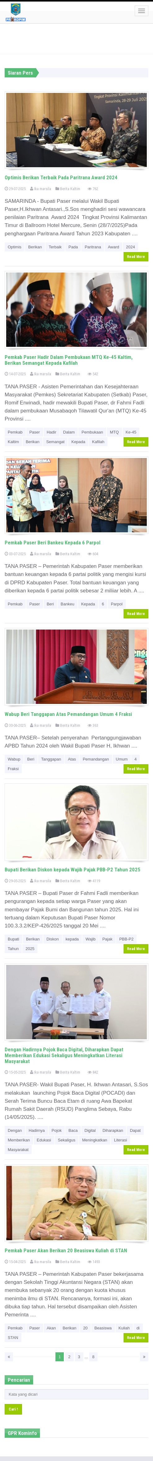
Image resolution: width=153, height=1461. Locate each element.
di (138, 1328)
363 (93, 725)
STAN (13, 1337)
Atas (72, 759)
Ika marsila (40, 189)
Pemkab (15, 432)
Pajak (107, 939)
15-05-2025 (15, 1072)
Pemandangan (96, 759)
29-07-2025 (15, 189)
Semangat (55, 441)
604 (93, 554)
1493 (94, 1262)
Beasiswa (103, 1328)
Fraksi (13, 768)
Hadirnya (37, 1130)
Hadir (51, 432)
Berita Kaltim (67, 189)
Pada (73, 247)
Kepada (78, 441)
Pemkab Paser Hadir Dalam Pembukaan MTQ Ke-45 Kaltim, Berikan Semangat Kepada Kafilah (69, 360)
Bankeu (67, 604)
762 (93, 189)
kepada (72, 939)
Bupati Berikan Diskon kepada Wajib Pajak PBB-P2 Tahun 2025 (72, 869)
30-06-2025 (15, 725)
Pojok (57, 1130)
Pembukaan (92, 432)
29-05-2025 (15, 881)
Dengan (15, 1130)
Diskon (52, 939)
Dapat (135, 1130)
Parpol (117, 604)
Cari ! (13, 1409)
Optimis (14, 247)
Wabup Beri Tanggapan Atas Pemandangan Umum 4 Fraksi (68, 714)
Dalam (69, 432)
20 (85, 1328)
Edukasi (44, 1140)
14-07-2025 (15, 374)
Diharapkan (113, 1130)
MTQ (114, 432)
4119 (94, 881)
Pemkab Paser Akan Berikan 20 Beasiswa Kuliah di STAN (66, 1250)
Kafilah (98, 441)
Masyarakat (18, 1149)
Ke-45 (131, 432)
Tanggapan (51, 759)
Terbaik (55, 247)
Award (113, 247)
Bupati (13, 939)
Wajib (90, 939)
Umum (122, 759)
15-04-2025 (15, 1262)
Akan (51, 1328)
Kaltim (13, 441)
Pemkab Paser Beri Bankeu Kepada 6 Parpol (52, 542)
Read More (136, 257)
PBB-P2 (126, 939)
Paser (34, 432)
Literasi (120, 1140)
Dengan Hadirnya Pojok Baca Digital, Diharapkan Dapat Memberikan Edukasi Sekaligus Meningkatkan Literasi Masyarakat (64, 1055)
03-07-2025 (15, 554)
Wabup (14, 759)
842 (93, 1072)
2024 (130, 247)
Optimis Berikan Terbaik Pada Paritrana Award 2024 (61, 177)
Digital (90, 1130)
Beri (50, 604)
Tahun (13, 948)
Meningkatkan (94, 1140)
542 (93, 374)
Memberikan (19, 1140)
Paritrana (93, 247)
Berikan (35, 247)
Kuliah (124, 1328)
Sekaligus (66, 1140)
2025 (29, 948)
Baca (73, 1130)
